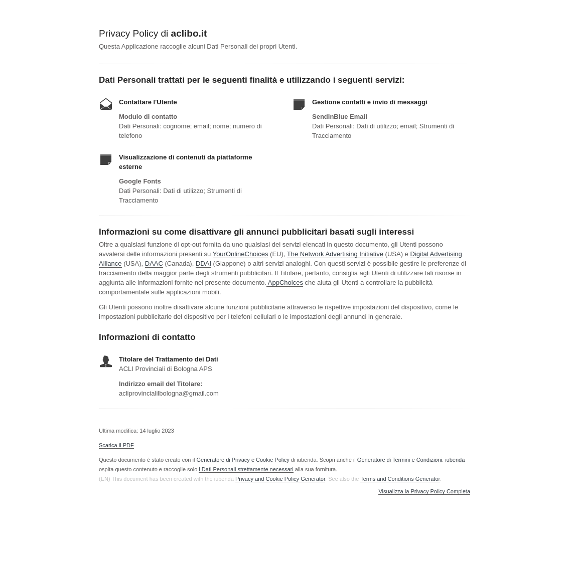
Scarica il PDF (116, 445)
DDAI (203, 263)
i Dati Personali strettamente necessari (246, 469)
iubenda (455, 460)
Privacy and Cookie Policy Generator (280, 479)
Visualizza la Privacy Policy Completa (424, 491)
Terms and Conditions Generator (400, 479)
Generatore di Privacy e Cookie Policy (242, 460)
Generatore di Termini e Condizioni (399, 460)
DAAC (154, 263)
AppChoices (285, 282)
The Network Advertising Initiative (335, 254)
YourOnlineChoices (240, 254)
